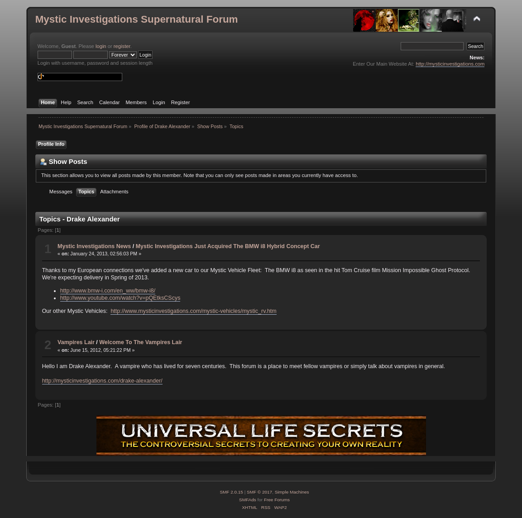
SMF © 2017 (259, 491)
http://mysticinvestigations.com (450, 64)
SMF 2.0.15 (231, 491)
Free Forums (277, 499)
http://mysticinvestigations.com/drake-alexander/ (102, 381)
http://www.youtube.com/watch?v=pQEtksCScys (120, 298)
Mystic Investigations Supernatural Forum (136, 19)
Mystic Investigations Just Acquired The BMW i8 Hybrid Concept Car (228, 246)
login (101, 46)
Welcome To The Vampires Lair (140, 342)
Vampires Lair (76, 342)
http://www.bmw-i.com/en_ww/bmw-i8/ (108, 291)
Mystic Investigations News (94, 246)
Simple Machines (292, 491)
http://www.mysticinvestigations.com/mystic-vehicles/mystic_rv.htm (193, 311)
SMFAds (247, 499)
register (122, 46)
